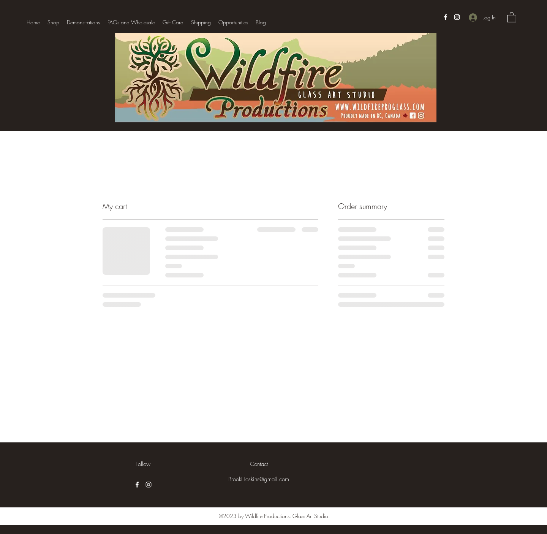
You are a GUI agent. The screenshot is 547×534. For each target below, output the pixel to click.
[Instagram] (457, 17)
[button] (511, 16)
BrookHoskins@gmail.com (258, 479)
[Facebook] (445, 17)
